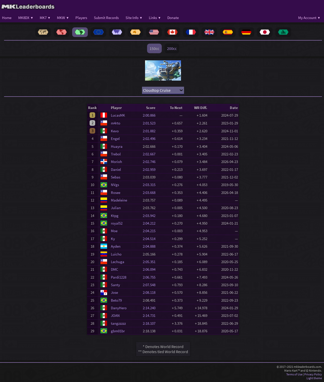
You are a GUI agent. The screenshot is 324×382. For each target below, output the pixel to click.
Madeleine (119, 200)
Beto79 (116, 300)
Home (6, 17)
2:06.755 (150, 277)
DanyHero (119, 307)
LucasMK (118, 115)
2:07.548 (150, 284)
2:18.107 (150, 323)
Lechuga (117, 261)
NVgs (115, 184)
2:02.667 (150, 154)
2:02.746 (150, 161)
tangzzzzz (118, 323)
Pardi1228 (118, 277)
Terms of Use (294, 374)
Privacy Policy (313, 374)
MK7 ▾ (45, 17)
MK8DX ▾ (25, 17)
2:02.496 (150, 138)
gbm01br (118, 331)
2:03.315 (150, 184)
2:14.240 (150, 307)
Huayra (117, 146)
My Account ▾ (309, 17)
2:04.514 (150, 238)
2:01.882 (150, 131)
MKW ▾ (63, 17)
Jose (114, 292)
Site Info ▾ (134, 17)
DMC (114, 269)
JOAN (115, 315)
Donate (173, 17)
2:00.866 (150, 115)
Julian (116, 207)
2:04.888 (150, 246)
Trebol (116, 154)
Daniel (116, 169)
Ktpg (114, 215)
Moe (114, 230)
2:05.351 (150, 261)
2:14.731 (150, 315)
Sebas (115, 177)
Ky (113, 238)
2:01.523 (150, 123)
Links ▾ (154, 17)
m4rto (115, 123)
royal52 (117, 223)
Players (81, 17)
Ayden (115, 246)
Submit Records (106, 17)
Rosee (115, 192)
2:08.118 (150, 292)
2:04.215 (150, 230)
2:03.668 (150, 192)
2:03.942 (150, 215)
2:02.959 (150, 169)
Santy (115, 284)
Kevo (115, 131)
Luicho (116, 254)
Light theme (314, 378)
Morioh (116, 161)
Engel (115, 138)
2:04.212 (150, 223)
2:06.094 (150, 269)
